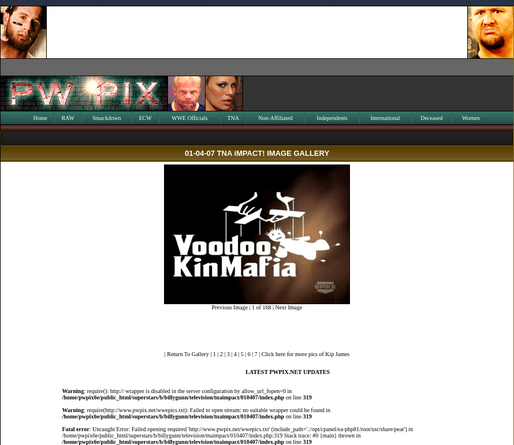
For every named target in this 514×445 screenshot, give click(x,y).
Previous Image (230, 307)
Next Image (288, 307)
